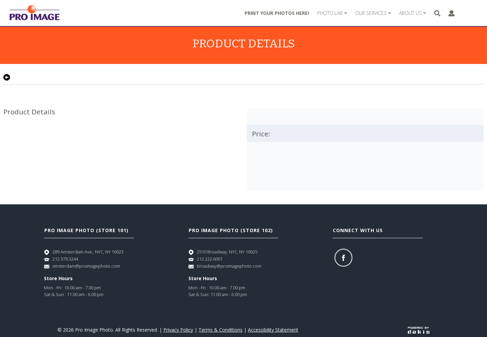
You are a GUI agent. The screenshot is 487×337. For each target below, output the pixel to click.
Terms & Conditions (220, 330)
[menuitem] (332, 13)
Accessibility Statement (273, 330)
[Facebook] (343, 257)
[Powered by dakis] (419, 329)
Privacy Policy (178, 330)
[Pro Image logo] (34, 13)
